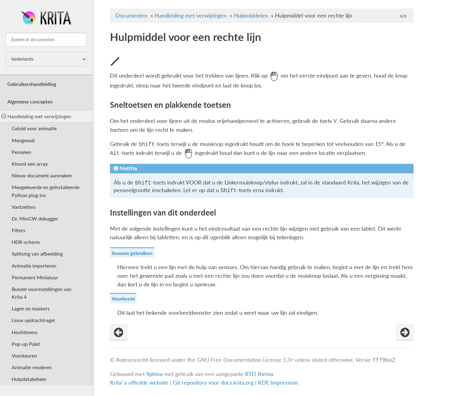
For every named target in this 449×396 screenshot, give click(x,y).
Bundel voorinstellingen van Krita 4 (41, 293)
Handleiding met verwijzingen (36, 116)
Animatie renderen (32, 367)
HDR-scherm (26, 242)
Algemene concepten (30, 101)
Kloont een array (30, 164)
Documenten (131, 15)
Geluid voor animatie (34, 128)
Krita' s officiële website (139, 383)
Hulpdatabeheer (29, 379)
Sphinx (154, 374)
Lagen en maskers (31, 308)
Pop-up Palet (26, 344)
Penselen (21, 152)
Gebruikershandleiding (31, 84)
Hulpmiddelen (251, 15)
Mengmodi (23, 140)
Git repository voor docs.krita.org (214, 383)
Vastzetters (24, 207)
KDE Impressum (278, 383)
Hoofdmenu (25, 332)
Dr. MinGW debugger (35, 218)
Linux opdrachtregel (33, 320)
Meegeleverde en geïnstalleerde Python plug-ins (45, 191)
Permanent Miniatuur (35, 277)
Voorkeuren (24, 355)
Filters (18, 230)
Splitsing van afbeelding (37, 254)
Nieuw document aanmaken (42, 175)
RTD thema (259, 374)
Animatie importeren (34, 266)
